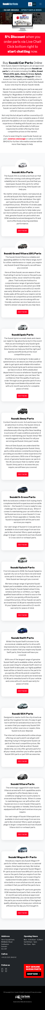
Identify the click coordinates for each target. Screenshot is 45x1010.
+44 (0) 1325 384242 (8, 957)
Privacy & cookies (36, 992)
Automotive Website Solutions (22, 1002)
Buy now (22, 231)
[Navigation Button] (40, 4)
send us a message (17, 139)
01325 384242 (11, 10)
